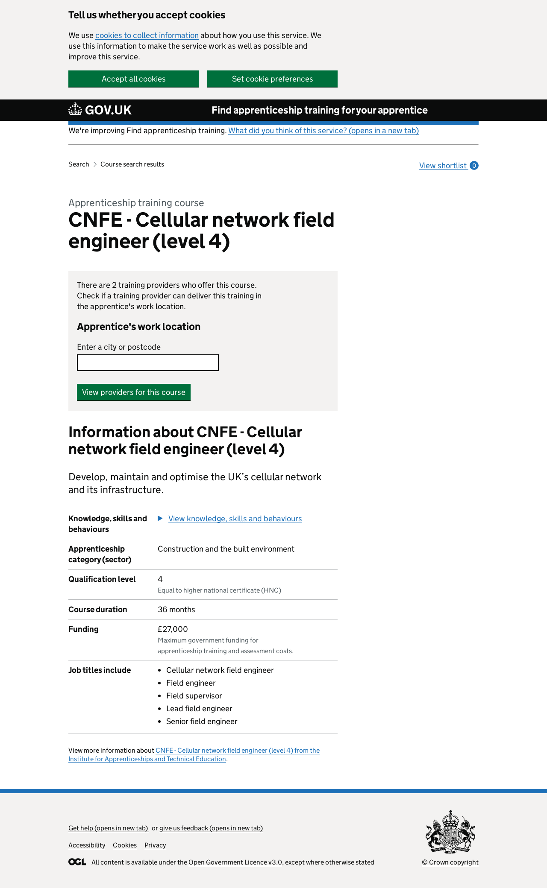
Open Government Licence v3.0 (235, 862)
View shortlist (449, 165)
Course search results (132, 164)
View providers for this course (133, 392)
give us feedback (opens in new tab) (211, 828)
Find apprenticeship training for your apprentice (320, 110)
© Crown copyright (450, 862)
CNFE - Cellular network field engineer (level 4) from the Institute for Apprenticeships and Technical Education (194, 754)
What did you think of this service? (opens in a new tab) (323, 130)
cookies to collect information (147, 35)
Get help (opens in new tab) (108, 828)
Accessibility (86, 845)
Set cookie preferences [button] (272, 79)
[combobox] (148, 362)
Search (78, 164)
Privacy (155, 845)
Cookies (125, 845)
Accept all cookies (134, 79)
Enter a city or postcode (119, 347)
